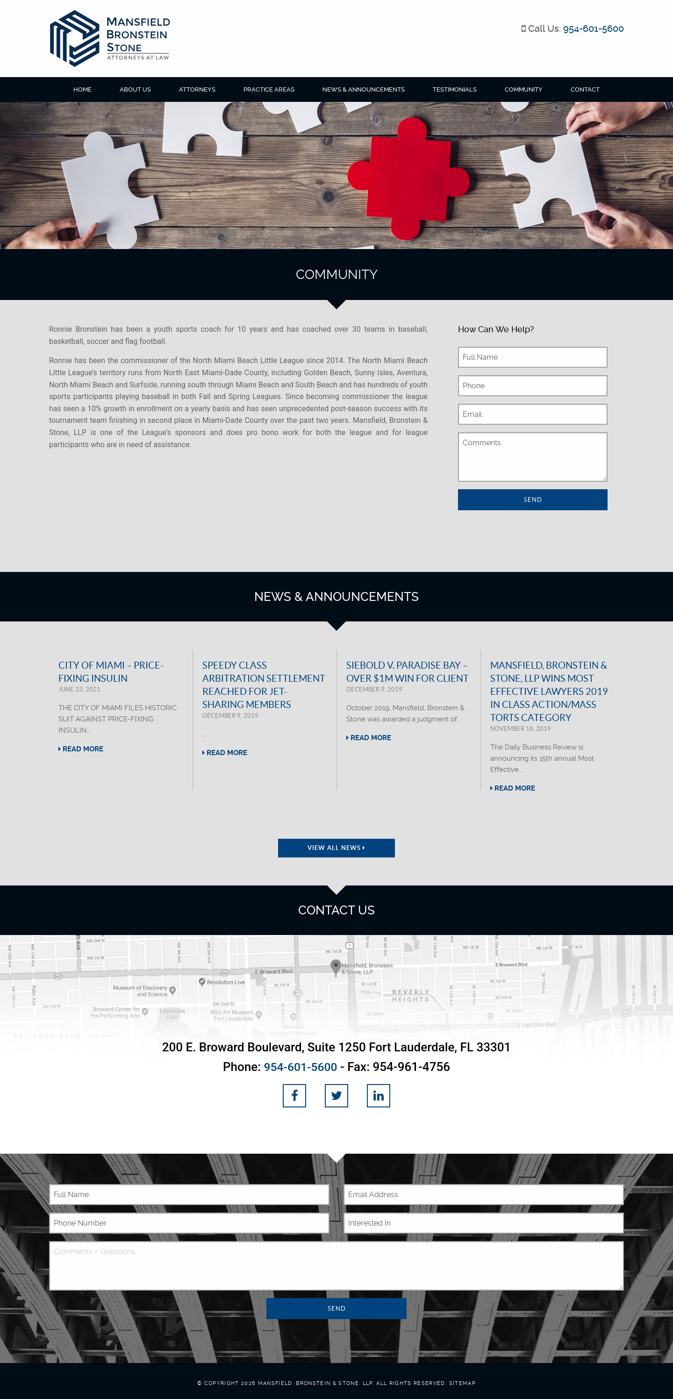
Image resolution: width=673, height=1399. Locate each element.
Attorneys (197, 89)
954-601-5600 (593, 28)
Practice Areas (268, 89)
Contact (585, 89)
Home (82, 89)
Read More (80, 749)
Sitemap (462, 1382)
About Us (135, 89)
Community (524, 89)
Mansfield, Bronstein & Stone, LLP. (316, 1382)
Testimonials (455, 89)
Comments (533, 457)
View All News (336, 847)
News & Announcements (363, 89)
